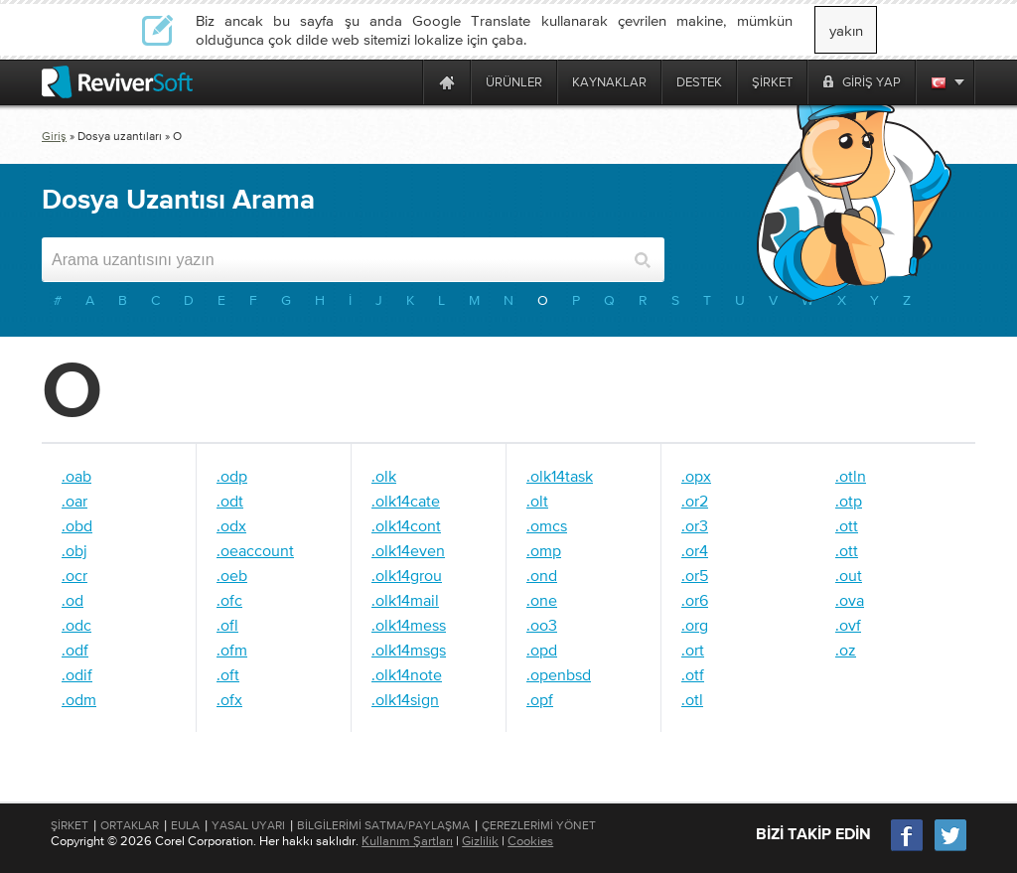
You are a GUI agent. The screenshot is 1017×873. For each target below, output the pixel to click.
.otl (692, 699)
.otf (692, 674)
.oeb (232, 575)
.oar (74, 500)
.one (541, 600)
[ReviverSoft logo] (117, 82)
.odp (232, 476)
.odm (79, 699)
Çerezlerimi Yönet (539, 825)
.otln (850, 476)
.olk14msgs (408, 649)
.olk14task (559, 476)
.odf (75, 649)
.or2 (694, 500)
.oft (228, 674)
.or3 (694, 525)
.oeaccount (255, 550)
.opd (541, 649)
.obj (74, 550)
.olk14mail (405, 600)
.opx (696, 476)
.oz (845, 649)
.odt (230, 500)
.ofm (232, 649)
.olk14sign (405, 699)
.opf (539, 699)
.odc (76, 625)
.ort (692, 649)
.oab (76, 476)
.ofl (227, 625)
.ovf (848, 625)
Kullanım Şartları (407, 840)
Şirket (69, 825)
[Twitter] (950, 848)
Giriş (54, 136)
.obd (77, 525)
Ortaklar (129, 825)
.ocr (74, 575)
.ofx (229, 699)
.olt (537, 500)
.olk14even (408, 550)
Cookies (530, 840)
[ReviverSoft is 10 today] (403, 82)
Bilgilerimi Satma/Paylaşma (383, 825)
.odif (77, 674)
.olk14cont (406, 525)
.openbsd (558, 674)
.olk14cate (405, 500)
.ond (541, 575)
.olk (383, 476)
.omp (543, 550)
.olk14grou (406, 575)
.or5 (694, 575)
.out (848, 575)
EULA (185, 825)
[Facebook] (908, 848)
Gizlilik (480, 840)
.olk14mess (408, 625)
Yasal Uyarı (248, 825)
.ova (849, 600)
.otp (848, 500)
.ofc (229, 600)
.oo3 (541, 625)
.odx (231, 525)
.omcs (546, 525)
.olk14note (406, 674)
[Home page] (447, 82)
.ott (846, 525)
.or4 (694, 550)
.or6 (694, 600)
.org (694, 625)
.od (72, 600)
